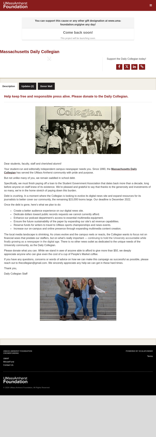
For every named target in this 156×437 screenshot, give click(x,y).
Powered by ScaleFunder (139, 393)
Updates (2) (27, 128)
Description (8, 128)
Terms (150, 398)
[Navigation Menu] (151, 5)
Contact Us (8, 407)
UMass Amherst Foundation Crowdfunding (17, 394)
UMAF (6, 400)
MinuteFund (8, 403)
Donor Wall (46, 128)
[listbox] (49, 85)
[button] (7, 85)
